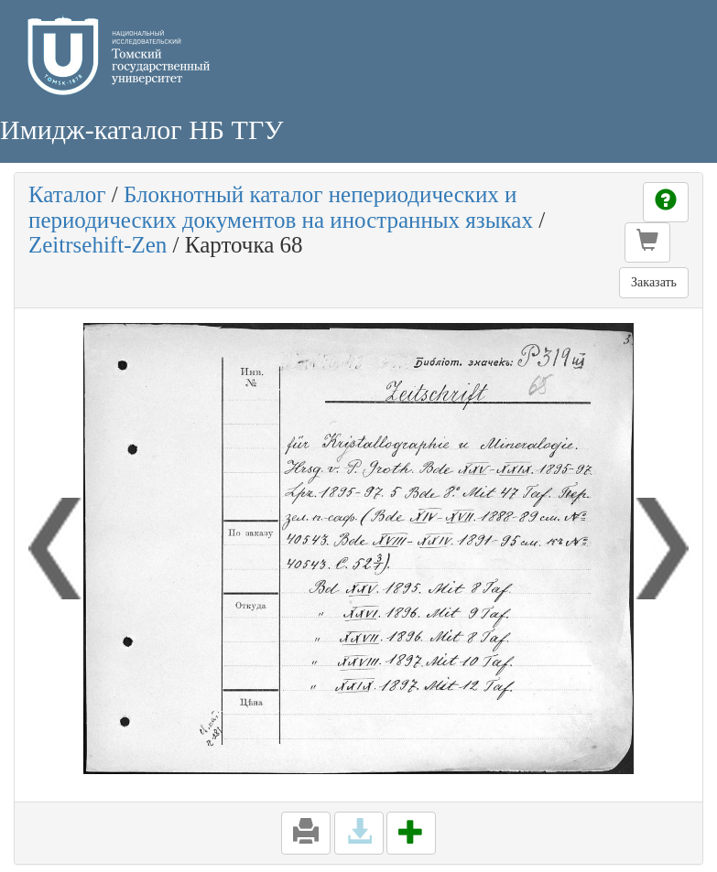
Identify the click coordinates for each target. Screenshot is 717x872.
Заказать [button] (654, 282)
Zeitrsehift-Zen (97, 244)
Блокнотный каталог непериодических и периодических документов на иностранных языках (280, 207)
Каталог (67, 194)
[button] (647, 242)
